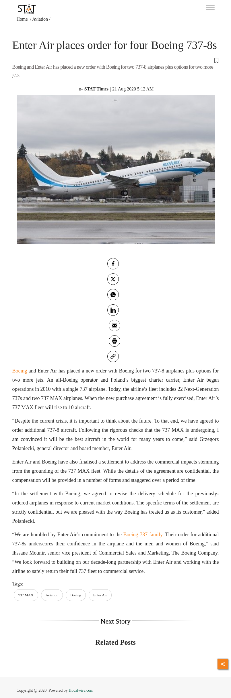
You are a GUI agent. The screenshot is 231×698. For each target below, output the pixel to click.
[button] (115, 59)
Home (23, 19)
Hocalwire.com (81, 690)
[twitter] (113, 279)
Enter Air (100, 595)
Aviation (40, 19)
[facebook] (113, 263)
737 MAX (26, 595)
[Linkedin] (113, 310)
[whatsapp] (113, 294)
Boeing (19, 371)
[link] (113, 356)
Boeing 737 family (142, 534)
